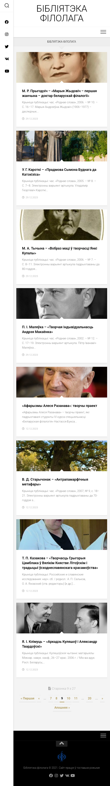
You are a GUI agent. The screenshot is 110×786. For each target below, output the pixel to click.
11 (75, 698)
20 (89, 698)
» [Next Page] (102, 698)
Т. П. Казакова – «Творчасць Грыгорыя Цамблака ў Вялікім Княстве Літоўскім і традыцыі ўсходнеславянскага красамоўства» (60, 563)
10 (68, 698)
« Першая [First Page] (27, 698)
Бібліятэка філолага (61, 13)
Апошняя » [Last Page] (62, 707)
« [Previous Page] (39, 698)
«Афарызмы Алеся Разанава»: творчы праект (59, 406)
